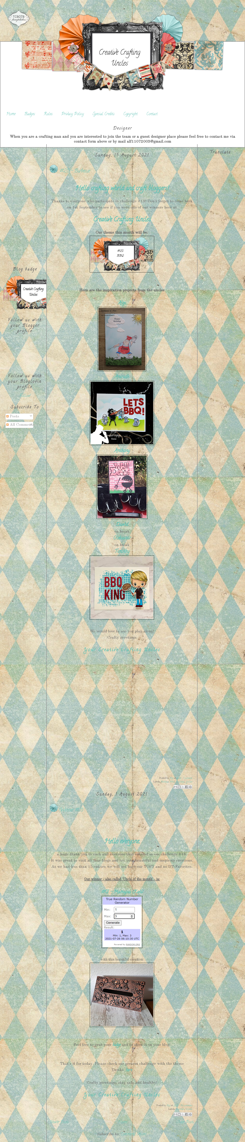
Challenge (180, 782)
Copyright (130, 114)
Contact (151, 114)
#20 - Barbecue (74, 171)
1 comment (187, 778)
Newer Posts (59, 1122)
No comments (186, 1106)
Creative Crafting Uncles (119, 58)
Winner (188, 1109)
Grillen (189, 782)
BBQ (172, 782)
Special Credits (103, 114)
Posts (12, 416)
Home (10, 114)
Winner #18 (71, 810)
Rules (48, 114)
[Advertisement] (24, 202)
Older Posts (185, 1122)
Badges (29, 114)
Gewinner (180, 1109)
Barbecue (164, 782)
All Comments (20, 425)
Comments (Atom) (134, 1134)
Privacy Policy (72, 114)
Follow (25, 396)
